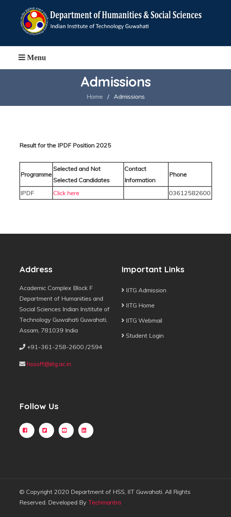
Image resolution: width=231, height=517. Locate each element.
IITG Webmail (141, 320)
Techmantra (104, 502)
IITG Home (138, 305)
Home (95, 96)
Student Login (142, 335)
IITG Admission (143, 290)
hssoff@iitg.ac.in (49, 364)
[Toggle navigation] (32, 57)
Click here (66, 193)
